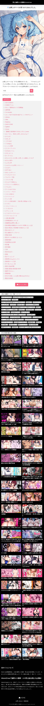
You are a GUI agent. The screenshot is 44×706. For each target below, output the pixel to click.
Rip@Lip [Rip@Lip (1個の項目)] (22, 309)
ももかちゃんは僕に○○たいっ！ (14, 165)
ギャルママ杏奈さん (11, 182)
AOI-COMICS (9, 102)
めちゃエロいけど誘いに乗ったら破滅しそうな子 (19, 158)
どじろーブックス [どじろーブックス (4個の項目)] (7, 297)
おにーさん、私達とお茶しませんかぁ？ (17, 134)
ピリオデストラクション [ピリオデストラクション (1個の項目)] (31, 319)
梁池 (6, 254)
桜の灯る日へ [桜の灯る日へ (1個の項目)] (13, 324)
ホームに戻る (21, 284)
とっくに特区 (9, 146)
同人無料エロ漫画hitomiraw (22, 2)
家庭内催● (8, 240)
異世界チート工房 (10, 261)
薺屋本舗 (7, 273)
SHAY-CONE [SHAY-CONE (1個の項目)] (30, 309)
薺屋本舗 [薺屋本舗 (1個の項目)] (15, 327)
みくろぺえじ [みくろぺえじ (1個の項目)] (25, 312)
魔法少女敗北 (9, 278)
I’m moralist (8, 112)
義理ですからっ (9, 271)
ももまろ (7, 167)
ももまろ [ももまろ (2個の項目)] (13, 304)
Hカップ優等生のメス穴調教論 (14, 107)
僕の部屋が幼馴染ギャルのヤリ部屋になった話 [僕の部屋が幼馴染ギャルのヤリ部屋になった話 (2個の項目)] (24, 307)
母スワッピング (9, 256)
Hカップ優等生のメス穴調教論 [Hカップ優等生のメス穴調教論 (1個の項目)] (9, 309)
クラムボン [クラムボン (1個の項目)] (5, 317)
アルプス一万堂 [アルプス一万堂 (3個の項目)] (6, 299)
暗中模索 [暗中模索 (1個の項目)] (5, 324)
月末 (6, 249)
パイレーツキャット (11, 206)
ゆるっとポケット (10, 172)
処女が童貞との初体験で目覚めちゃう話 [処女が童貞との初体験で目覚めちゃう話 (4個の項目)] (23, 297)
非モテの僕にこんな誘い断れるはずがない (17, 276)
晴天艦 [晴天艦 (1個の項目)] (39, 322)
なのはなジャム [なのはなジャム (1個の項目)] (16, 312)
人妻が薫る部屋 (9, 218)
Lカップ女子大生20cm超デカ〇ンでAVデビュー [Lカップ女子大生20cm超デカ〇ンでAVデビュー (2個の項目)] (13, 302)
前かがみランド (9, 230)
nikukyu (7, 117)
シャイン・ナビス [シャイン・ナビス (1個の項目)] (26, 317)
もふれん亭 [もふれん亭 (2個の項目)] (5, 304)
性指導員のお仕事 (10, 242)
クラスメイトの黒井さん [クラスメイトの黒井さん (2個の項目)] (32, 304)
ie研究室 (7, 110)
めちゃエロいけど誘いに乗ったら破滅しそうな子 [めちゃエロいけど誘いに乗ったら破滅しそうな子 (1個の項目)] (14, 314)
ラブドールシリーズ (11, 215)
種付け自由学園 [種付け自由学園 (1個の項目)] (33, 324)
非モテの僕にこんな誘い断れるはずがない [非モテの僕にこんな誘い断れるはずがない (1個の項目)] (30, 327)
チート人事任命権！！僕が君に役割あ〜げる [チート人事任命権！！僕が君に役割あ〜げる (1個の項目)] (13, 319)
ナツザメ (7, 203)
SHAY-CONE (9, 124)
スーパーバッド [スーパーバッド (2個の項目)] (6, 307)
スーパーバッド (9, 196)
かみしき (7, 139)
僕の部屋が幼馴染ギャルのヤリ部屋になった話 (19, 225)
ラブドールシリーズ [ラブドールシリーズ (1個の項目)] (7, 322)
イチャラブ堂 (9, 179)
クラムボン (8, 187)
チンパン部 (8, 199)
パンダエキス (9, 208)
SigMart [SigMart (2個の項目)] (29, 302)
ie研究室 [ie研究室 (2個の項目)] (15, 299)
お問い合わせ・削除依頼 (22, 701)
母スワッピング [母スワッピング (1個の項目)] (23, 324)
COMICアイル (9, 105)
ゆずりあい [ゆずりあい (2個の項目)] (21, 304)
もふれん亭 (8, 163)
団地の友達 (8, 235)
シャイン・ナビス (10, 191)
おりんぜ (7, 136)
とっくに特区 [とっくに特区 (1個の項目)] (6, 312)
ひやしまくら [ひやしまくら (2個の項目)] (37, 302)
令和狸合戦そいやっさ (11, 220)
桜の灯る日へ (9, 252)
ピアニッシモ (9, 211)
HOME (22, 698)
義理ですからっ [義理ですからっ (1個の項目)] (6, 327)
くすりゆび (8, 141)
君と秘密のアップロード (12, 232)
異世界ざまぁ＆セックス (12, 259)
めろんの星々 (9, 160)
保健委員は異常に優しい (12, 223)
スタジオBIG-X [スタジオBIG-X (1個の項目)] (37, 317)
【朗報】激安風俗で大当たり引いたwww (17, 131)
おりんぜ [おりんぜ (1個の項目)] (38, 309)
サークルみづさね (10, 189)
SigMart (7, 126)
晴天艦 (7, 244)
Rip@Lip (7, 122)
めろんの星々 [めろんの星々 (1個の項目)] (31, 314)
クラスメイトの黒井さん (12, 184)
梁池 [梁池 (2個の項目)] (38, 307)
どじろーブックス (10, 148)
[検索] (31, 90)
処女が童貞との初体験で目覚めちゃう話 (17, 228)
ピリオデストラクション (12, 213)
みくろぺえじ (9, 155)
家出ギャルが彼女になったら (13, 237)
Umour (7, 129)
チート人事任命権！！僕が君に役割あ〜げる (18, 201)
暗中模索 (7, 247)
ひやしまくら (9, 153)
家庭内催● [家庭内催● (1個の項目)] (32, 322)
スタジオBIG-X (9, 194)
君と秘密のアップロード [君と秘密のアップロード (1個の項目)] (21, 322)
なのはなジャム (9, 151)
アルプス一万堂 (9, 177)
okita (6, 119)
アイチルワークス (10, 175)
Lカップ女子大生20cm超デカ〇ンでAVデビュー (19, 114)
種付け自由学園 (9, 266)
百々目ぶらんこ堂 (10, 264)
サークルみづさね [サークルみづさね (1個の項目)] (15, 317)
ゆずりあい (8, 170)
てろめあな (8, 143)
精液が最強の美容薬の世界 (13, 268)
